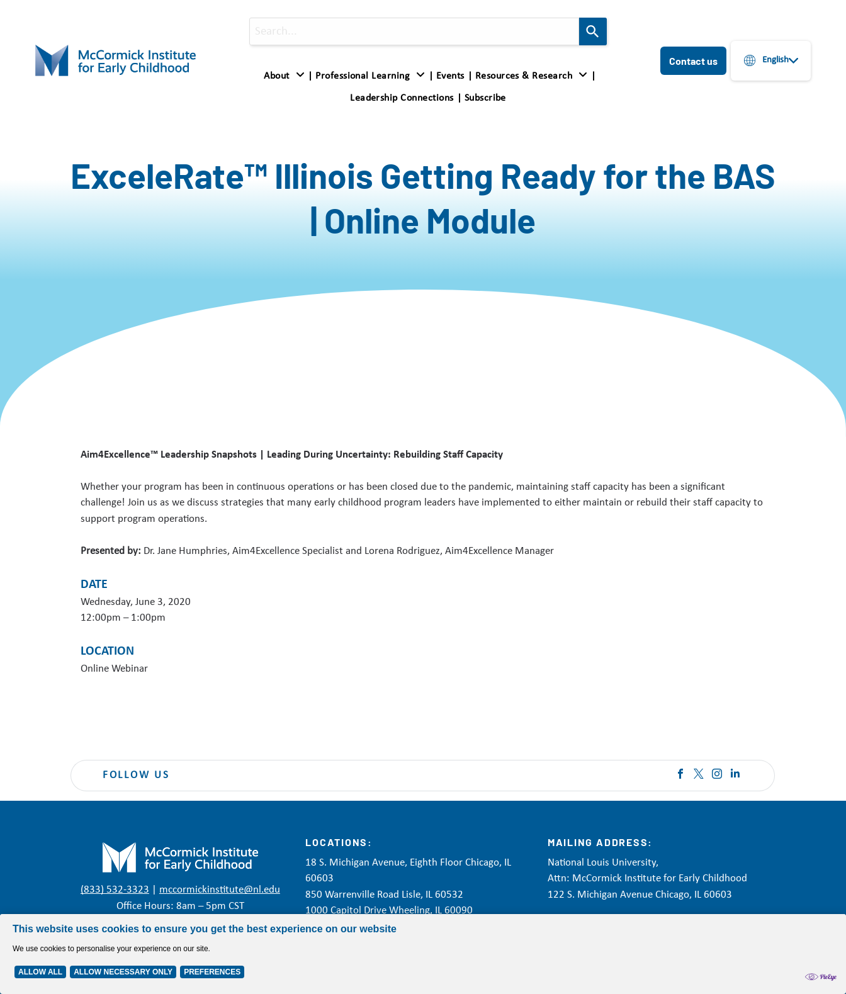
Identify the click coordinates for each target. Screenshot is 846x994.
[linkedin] (735, 775)
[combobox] (414, 31)
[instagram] (717, 775)
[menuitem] (286, 76)
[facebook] (680, 775)
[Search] (593, 31)
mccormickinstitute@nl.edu (219, 889)
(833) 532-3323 (115, 889)
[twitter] (698, 775)
